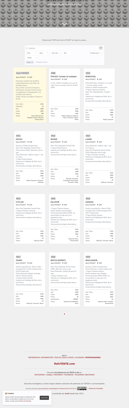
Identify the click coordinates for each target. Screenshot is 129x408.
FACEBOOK (68, 375)
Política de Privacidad (96, 388)
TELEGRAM (79, 375)
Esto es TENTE (68, 357)
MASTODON (89, 375)
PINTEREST (58, 375)
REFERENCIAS (34, 357)
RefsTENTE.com (64, 363)
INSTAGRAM (39, 375)
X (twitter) (49, 375)
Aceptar (44, 398)
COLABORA (79, 357)
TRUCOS (57, 357)
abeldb (67, 393)
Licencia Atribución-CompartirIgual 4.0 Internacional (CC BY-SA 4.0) (61, 388)
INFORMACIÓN (47, 357)
